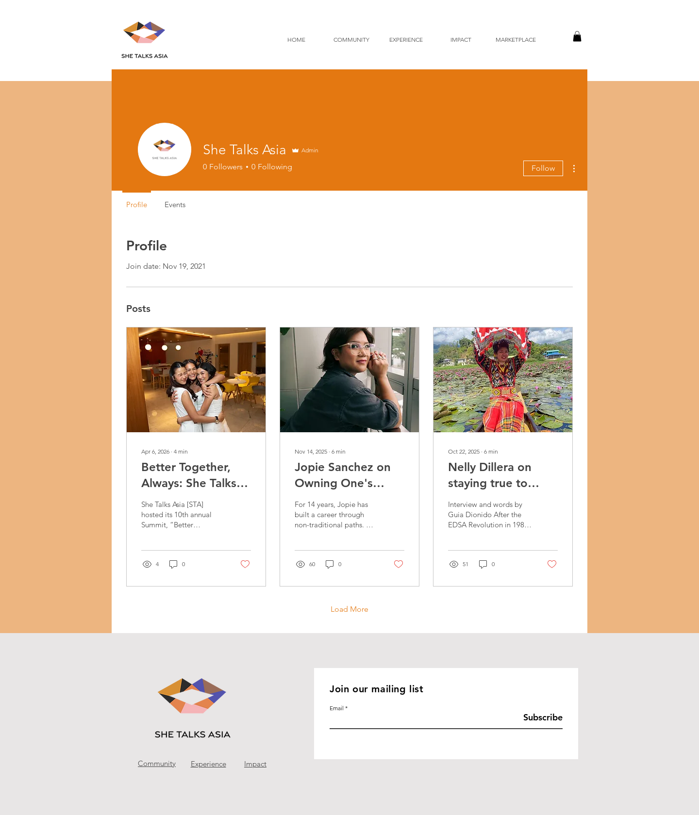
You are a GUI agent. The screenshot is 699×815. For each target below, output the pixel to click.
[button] (577, 36)
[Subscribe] (538, 717)
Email (337, 708)
